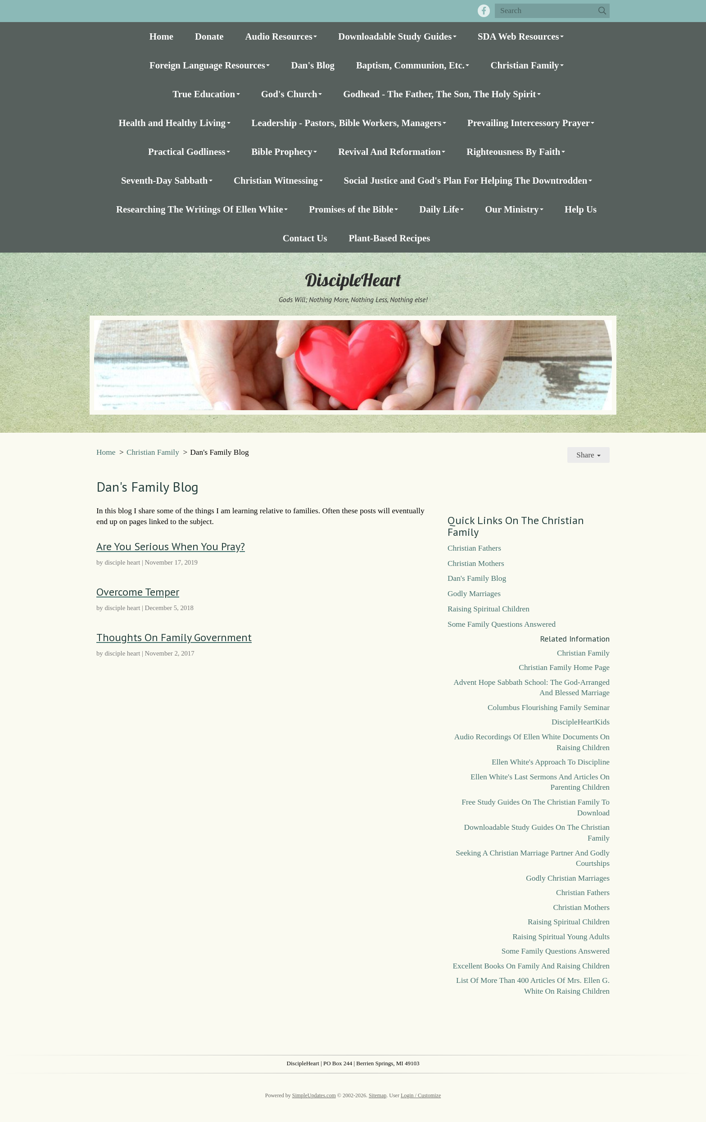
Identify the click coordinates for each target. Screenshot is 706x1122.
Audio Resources (278, 36)
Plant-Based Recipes (389, 238)
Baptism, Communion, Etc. (410, 65)
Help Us (581, 209)
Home (161, 36)
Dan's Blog (313, 65)
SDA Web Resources (518, 36)
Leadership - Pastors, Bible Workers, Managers (347, 123)
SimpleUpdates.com (314, 1095)
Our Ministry (512, 209)
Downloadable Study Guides (395, 36)
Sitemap (377, 1095)
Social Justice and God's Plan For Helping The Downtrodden (466, 180)
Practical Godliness (187, 151)
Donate (209, 36)
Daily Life (439, 209)
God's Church (289, 94)
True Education (203, 94)
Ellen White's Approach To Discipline (551, 762)
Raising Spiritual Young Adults (561, 936)
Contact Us (305, 238)
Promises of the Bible (351, 209)
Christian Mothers (476, 563)
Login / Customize (421, 1095)
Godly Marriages (474, 593)
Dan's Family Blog (477, 578)
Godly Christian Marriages (568, 878)
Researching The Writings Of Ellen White (199, 209)
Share (588, 455)
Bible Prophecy (281, 151)
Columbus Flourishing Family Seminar (549, 707)
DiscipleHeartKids (581, 722)
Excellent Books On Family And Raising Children (531, 966)
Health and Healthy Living (172, 123)
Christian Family (524, 65)
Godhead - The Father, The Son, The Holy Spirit (439, 94)
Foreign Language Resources (207, 65)
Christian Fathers (474, 548)
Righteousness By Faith (513, 151)
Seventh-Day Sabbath (164, 180)
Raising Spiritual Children (489, 609)
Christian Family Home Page (564, 667)
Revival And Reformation (389, 151)
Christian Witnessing (276, 180)
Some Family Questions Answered (502, 624)
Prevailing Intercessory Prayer (528, 123)
